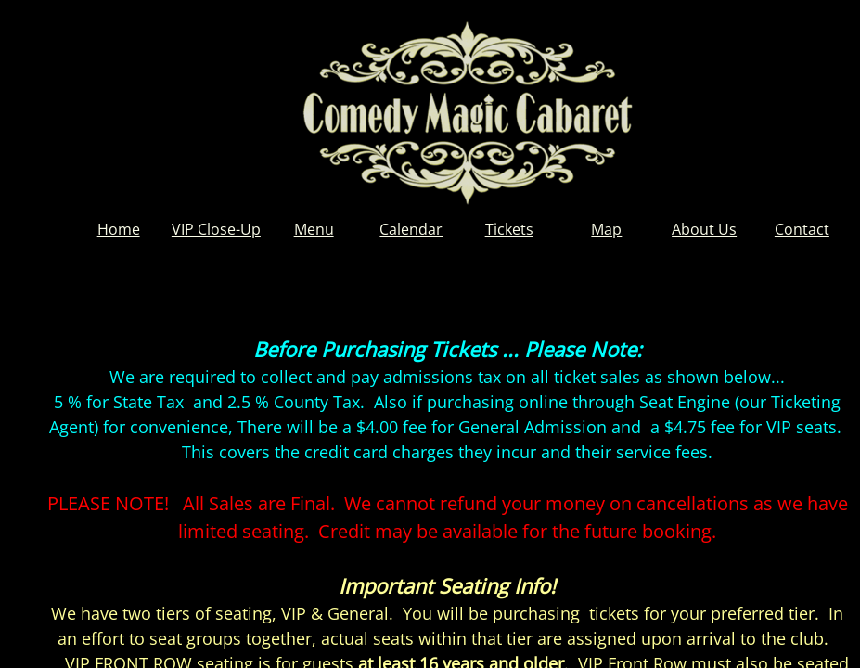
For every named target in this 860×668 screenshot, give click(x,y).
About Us (704, 229)
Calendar (411, 229)
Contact (802, 229)
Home (118, 229)
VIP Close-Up (216, 229)
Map (606, 229)
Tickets (509, 229)
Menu (314, 229)
